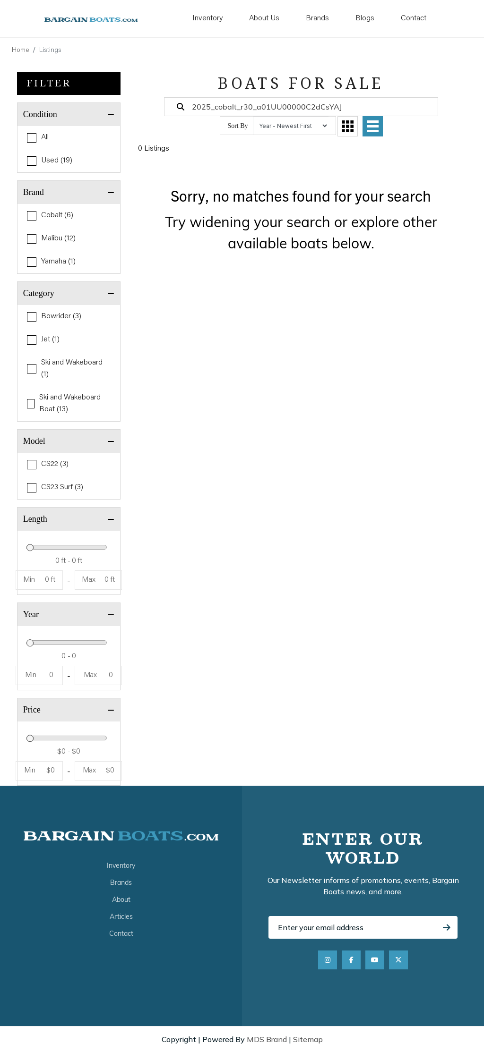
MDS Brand (267, 1039)
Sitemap (308, 1039)
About (121, 899)
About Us (264, 18)
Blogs (364, 18)
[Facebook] (351, 959)
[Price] (68, 751)
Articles (121, 916)
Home (20, 50)
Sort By (237, 125)
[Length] (68, 561)
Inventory (207, 18)
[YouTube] (374, 959)
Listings (50, 50)
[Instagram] (327, 959)
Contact (413, 18)
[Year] (68, 656)
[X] (398, 959)
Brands (317, 18)
